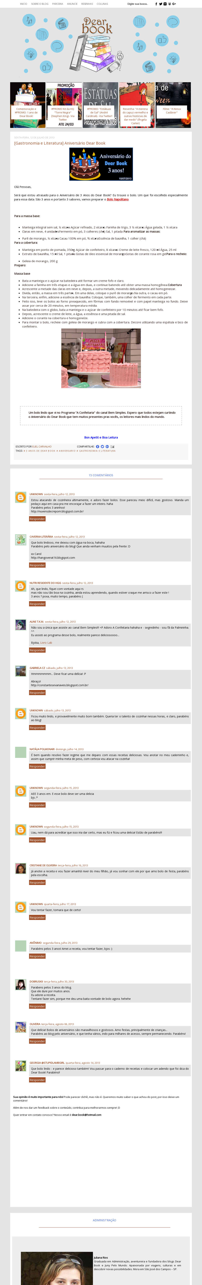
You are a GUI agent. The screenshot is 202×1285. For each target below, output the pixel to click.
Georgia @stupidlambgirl (47, 1063)
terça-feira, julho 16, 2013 (73, 865)
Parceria (57, 4)
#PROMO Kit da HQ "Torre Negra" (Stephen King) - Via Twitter (62, 114)
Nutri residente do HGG (45, 583)
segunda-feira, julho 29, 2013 (60, 943)
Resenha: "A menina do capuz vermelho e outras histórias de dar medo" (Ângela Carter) (135, 116)
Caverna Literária (41, 536)
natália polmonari (42, 749)
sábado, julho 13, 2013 (59, 668)
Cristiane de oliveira (43, 865)
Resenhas (87, 4)
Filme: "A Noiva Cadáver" (172, 110)
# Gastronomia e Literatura (96, 450)
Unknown (36, 494)
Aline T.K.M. (37, 621)
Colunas (102, 4)
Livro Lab (46, 642)
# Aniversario (66, 450)
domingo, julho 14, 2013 (70, 749)
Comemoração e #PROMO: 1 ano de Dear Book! (26, 112)
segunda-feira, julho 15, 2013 (61, 788)
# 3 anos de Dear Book (40, 450)
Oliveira (35, 1024)
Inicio (23, 4)
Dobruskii (36, 981)
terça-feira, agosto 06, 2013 (57, 1024)
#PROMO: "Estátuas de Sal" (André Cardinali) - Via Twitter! (99, 112)
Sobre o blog (39, 4)
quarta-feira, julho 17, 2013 (60, 904)
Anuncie (72, 4)
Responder (37, 519)
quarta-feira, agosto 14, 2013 (83, 1063)
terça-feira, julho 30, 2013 (59, 981)
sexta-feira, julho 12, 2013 (59, 494)
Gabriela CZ (37, 668)
